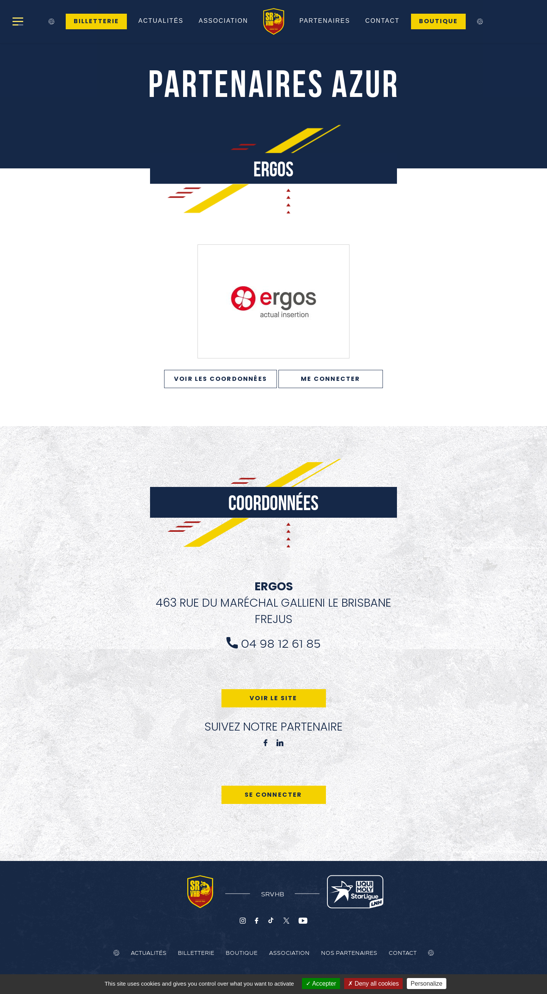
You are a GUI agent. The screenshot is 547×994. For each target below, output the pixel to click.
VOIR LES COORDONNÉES (220, 378)
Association (223, 20)
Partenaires (324, 20)
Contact (382, 20)
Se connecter (273, 794)
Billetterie (96, 21)
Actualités (160, 20)
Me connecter (330, 378)
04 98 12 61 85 (281, 643)
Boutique (438, 21)
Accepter (321, 983)
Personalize (427, 983)
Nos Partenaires (349, 952)
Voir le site (273, 698)
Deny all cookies (373, 983)
